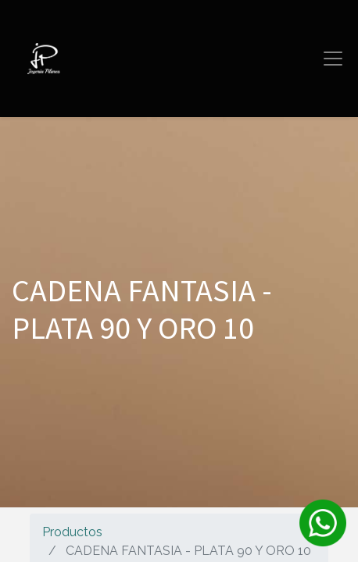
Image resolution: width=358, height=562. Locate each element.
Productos (72, 532)
